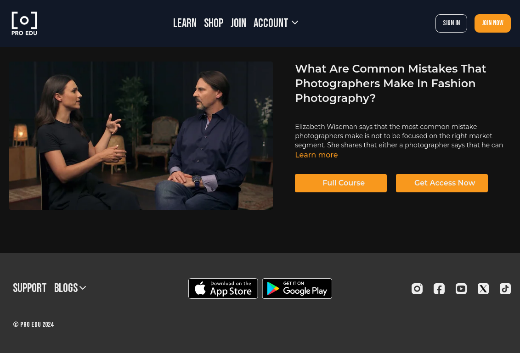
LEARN (185, 24)
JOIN (238, 24)
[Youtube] (461, 288)
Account (276, 24)
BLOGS (70, 288)
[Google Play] (297, 288)
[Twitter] (483, 288)
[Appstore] (223, 288)
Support (30, 288)
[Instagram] (417, 288)
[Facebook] (439, 288)
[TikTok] (505, 288)
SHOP (213, 24)
